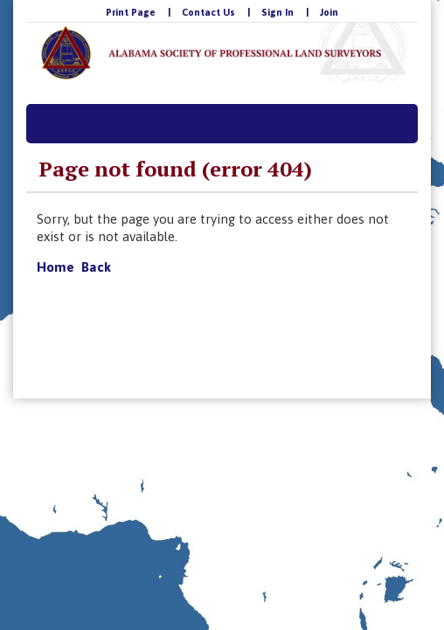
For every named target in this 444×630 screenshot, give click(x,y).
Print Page (131, 12)
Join (329, 12)
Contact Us (208, 12)
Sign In (277, 12)
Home (55, 267)
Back (96, 267)
